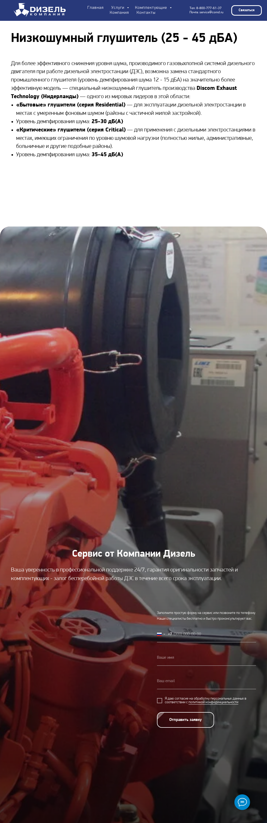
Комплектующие (151, 8)
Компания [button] (119, 13)
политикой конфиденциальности (213, 702)
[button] (246, 10)
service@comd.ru (211, 12)
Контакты (146, 13)
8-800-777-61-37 (209, 8)
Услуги (118, 8)
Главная (95, 8)
